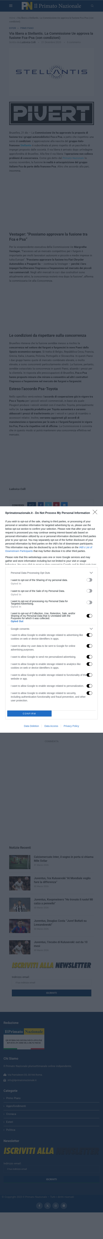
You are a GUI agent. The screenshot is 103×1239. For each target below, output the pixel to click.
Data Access (51, 726)
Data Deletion (31, 726)
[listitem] (51, 573)
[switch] (89, 580)
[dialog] (51, 619)
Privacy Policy (71, 726)
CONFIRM (29, 713)
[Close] (96, 513)
